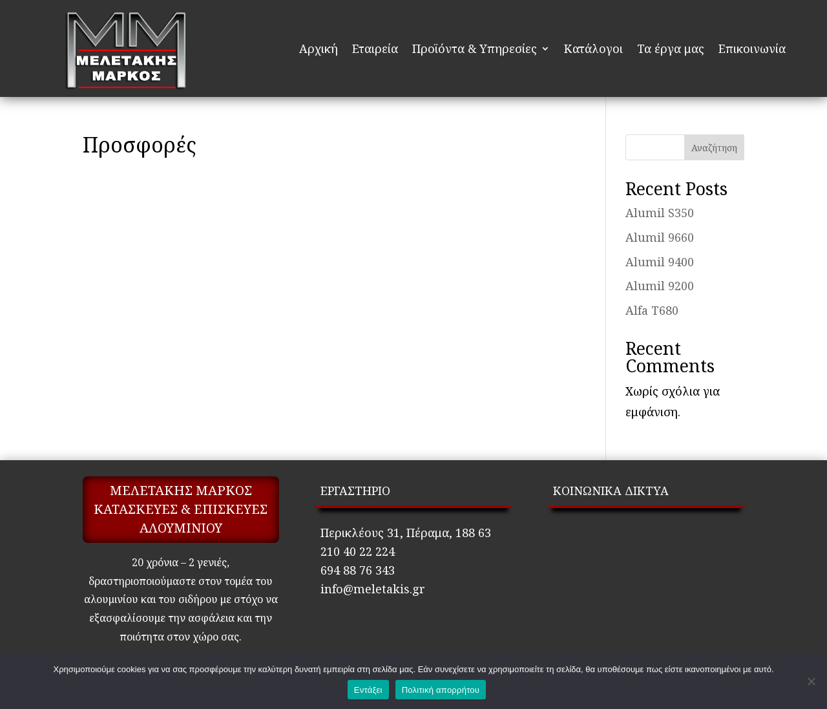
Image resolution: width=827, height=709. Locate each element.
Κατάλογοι (593, 48)
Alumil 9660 (659, 237)
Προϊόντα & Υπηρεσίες (474, 48)
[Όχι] (810, 681)
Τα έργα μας (670, 48)
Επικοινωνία (752, 48)
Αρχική (318, 48)
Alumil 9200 (659, 285)
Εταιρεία (375, 48)
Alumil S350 (659, 212)
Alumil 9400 (659, 262)
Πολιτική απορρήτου (440, 690)
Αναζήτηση (714, 148)
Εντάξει (368, 690)
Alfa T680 (651, 310)
